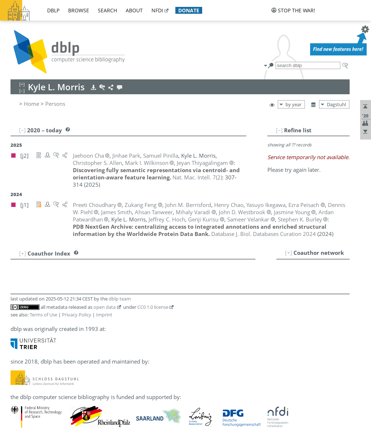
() (197, 177)
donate (188, 10)
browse (78, 10)
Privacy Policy (76, 314)
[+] (288, 252)
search (107, 10)
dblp (53, 10)
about (134, 10)
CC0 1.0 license (152, 307)
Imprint (104, 314)
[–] (279, 130)
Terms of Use (43, 314)
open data (104, 307)
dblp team (120, 298)
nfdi (157, 10)
